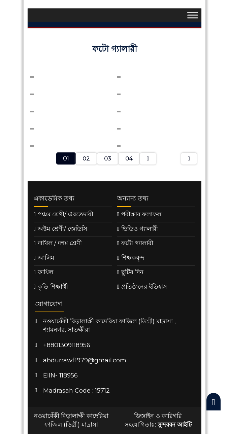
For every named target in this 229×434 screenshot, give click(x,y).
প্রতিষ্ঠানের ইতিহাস (144, 286)
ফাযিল (45, 272)
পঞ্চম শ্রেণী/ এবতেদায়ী (65, 214)
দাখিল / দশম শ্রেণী (60, 243)
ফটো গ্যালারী (137, 243)
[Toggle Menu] (192, 15)
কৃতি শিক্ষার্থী (53, 286)
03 (107, 158)
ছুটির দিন (132, 272)
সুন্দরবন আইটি (175, 424)
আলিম (46, 257)
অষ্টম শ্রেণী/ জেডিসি (62, 228)
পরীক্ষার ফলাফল (141, 214)
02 (86, 158)
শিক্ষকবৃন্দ (132, 257)
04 (129, 158)
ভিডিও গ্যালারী (139, 228)
